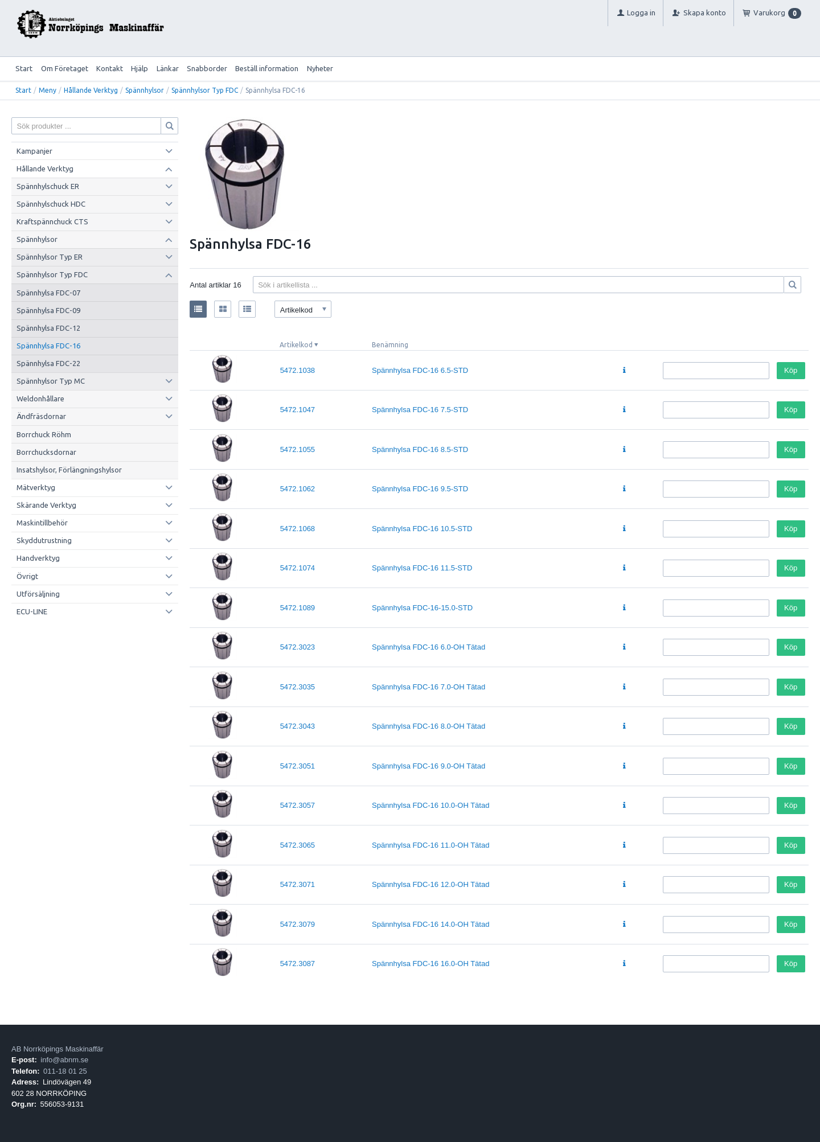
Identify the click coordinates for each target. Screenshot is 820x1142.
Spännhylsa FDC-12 (48, 328)
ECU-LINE (32, 611)
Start (23, 68)
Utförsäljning (38, 594)
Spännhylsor (144, 90)
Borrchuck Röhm (44, 434)
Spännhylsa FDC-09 (48, 310)
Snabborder (207, 68)
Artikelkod (296, 344)
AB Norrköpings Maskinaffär (57, 1049)
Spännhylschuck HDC (51, 204)
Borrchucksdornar (46, 452)
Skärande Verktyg (46, 505)
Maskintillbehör (42, 523)
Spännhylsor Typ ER (50, 257)
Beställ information (266, 68)
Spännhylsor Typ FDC (204, 90)
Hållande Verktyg (91, 90)
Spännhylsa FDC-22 (48, 363)
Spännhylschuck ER (48, 186)
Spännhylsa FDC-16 (48, 346)
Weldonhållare (40, 398)
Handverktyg (38, 558)
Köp (790, 370)
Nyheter (320, 68)
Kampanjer (34, 151)
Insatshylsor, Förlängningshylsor (69, 470)
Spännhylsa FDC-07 (48, 293)
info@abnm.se (64, 1059)
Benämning (390, 344)
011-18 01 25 (65, 1071)
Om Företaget (64, 68)
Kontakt (109, 68)
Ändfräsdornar (41, 416)
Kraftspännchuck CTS (52, 221)
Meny (47, 90)
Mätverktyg (36, 487)
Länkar (168, 68)
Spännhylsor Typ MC (51, 381)
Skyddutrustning (44, 540)
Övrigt (27, 576)
